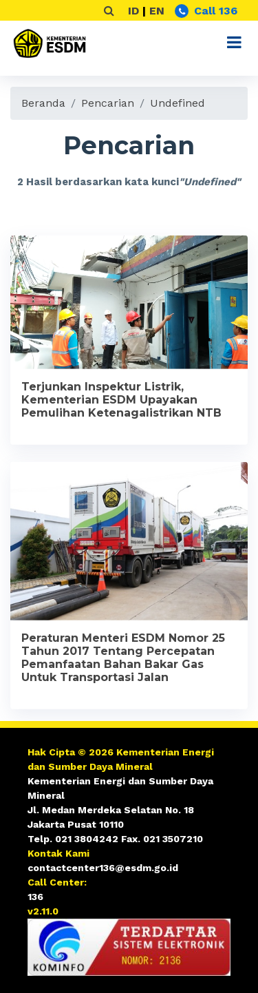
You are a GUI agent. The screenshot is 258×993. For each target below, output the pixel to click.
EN (156, 10)
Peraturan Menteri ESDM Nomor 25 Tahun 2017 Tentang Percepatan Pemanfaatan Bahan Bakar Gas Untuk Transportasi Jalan (123, 660)
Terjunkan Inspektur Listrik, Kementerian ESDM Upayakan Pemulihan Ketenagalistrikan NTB (121, 402)
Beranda (43, 102)
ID (133, 10)
